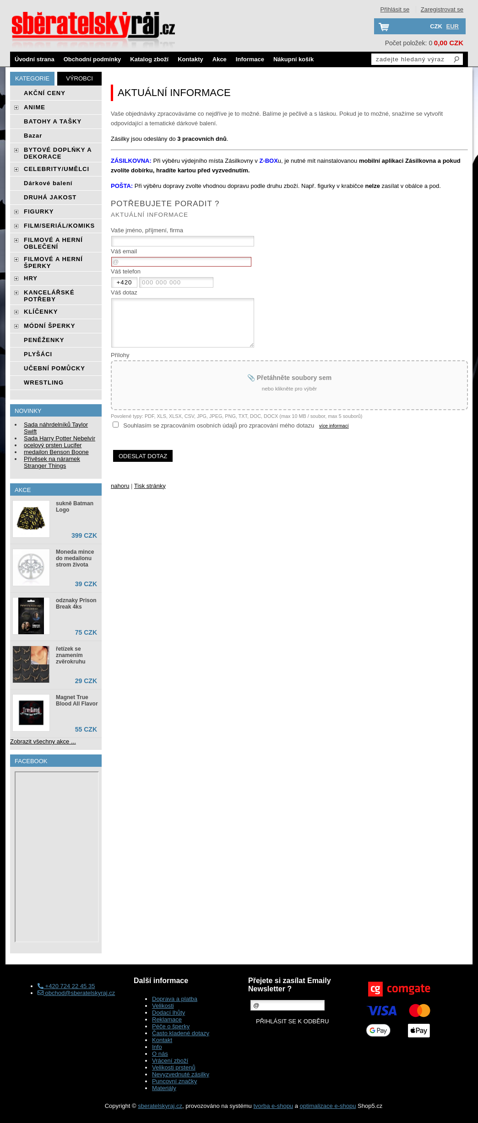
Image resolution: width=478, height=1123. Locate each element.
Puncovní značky (174, 1081)
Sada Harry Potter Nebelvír (59, 438)
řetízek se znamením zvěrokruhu (71, 655)
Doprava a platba (174, 998)
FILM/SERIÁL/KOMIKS (59, 225)
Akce (219, 59)
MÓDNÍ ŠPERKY (49, 325)
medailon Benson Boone (56, 452)
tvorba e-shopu (273, 1105)
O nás (160, 1053)
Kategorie (32, 78)
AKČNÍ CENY (44, 93)
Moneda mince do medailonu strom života (75, 558)
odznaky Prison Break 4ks (76, 603)
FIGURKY (39, 211)
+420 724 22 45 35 (66, 986)
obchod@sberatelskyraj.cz (76, 992)
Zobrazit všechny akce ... (43, 741)
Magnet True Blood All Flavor (77, 700)
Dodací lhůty (168, 1012)
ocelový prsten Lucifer (52, 445)
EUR (452, 26)
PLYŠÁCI (38, 354)
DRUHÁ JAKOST (50, 197)
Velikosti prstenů (174, 1067)
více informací (334, 425)
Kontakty (190, 59)
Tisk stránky (150, 485)
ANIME (34, 107)
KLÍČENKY (41, 311)
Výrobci (79, 78)
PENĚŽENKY (44, 340)
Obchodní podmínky (92, 59)
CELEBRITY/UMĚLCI (56, 169)
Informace (250, 59)
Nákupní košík (293, 59)
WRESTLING (44, 382)
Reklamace (167, 1019)
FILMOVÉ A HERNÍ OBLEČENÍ (53, 243)
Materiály (164, 1088)
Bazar (33, 135)
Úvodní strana (34, 59)
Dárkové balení (48, 183)
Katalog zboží (149, 59)
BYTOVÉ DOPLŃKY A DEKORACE (58, 153)
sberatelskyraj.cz (160, 1105)
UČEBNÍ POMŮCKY (54, 368)
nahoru (120, 485)
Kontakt (162, 1040)
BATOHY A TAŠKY (52, 121)
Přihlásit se (395, 9)
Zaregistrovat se (442, 9)
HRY (31, 278)
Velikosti (163, 1005)
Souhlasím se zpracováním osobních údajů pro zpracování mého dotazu (218, 425)
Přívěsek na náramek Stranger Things (52, 462)
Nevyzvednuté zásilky (180, 1074)
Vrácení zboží (170, 1060)
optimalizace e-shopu (328, 1105)
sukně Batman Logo (74, 506)
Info (157, 1046)
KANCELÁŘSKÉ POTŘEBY (49, 296)
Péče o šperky (171, 1026)
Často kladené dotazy (180, 1033)
